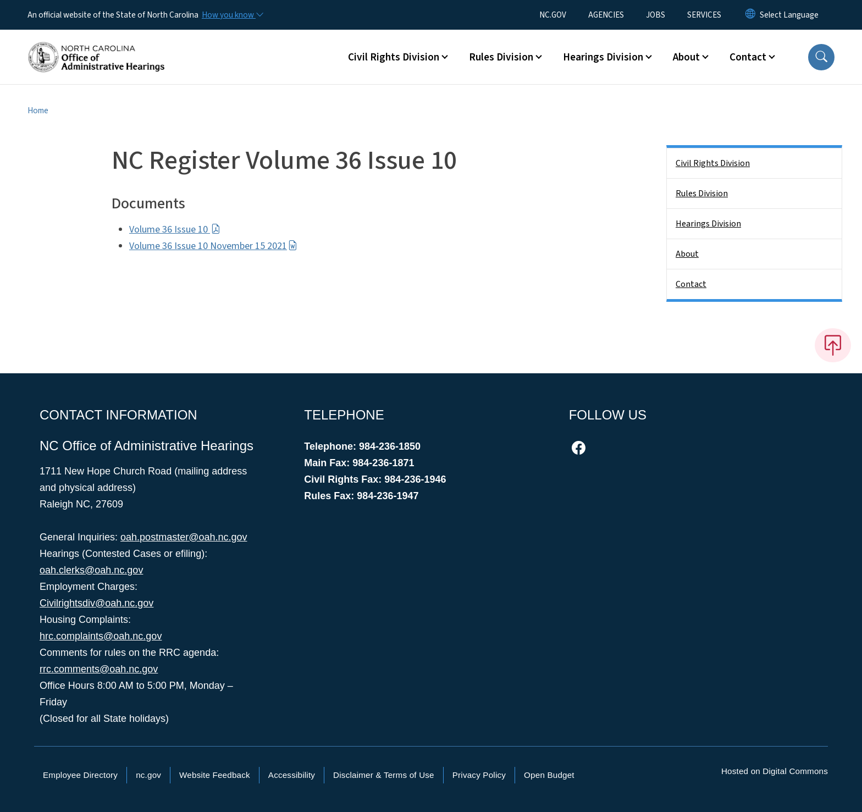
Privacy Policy (479, 775)
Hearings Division (708, 224)
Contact (691, 284)
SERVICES (704, 15)
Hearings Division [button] (603, 57)
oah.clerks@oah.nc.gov (91, 570)
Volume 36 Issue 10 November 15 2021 (213, 246)
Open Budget (549, 775)
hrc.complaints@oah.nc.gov (101, 636)
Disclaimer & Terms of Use (383, 775)
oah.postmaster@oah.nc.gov (183, 537)
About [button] (686, 57)
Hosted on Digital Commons (774, 771)
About (687, 254)
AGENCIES (606, 15)
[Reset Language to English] (750, 15)
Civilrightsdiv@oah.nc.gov (96, 603)
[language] (789, 15)
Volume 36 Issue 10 (174, 229)
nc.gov (148, 775)
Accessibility (291, 775)
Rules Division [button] (501, 57)
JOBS (655, 15)
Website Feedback (214, 775)
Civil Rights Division (713, 163)
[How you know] (232, 15)
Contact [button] (748, 57)
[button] (821, 57)
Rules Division (702, 193)
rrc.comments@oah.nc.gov (99, 669)
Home (37, 110)
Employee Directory (80, 775)
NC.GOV (552, 15)
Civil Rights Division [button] (393, 57)
